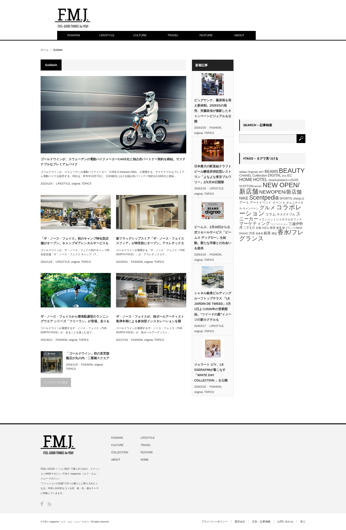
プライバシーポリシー (214, 521)
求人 (302, 521)
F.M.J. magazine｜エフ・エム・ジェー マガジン (66, 521)
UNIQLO (298, 198)
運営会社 (240, 521)
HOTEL (260, 179)
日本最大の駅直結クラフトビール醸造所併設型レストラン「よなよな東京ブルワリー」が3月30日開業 (212, 174)
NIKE (243, 198)
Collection (259, 175)
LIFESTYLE (107, 35)
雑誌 (274, 233)
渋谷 (252, 233)
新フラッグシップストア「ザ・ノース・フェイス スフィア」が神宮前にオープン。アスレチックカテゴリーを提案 (150, 241)
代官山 (265, 228)
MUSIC (258, 186)
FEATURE (206, 35)
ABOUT (239, 35)
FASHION (73, 35)
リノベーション (279, 224)
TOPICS (86, 183)
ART (261, 171)
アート (244, 202)
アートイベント (260, 202)
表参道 (259, 233)
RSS (49, 504)
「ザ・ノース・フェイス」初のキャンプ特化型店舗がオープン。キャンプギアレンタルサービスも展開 (75, 241)
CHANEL (245, 175)
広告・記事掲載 (261, 521)
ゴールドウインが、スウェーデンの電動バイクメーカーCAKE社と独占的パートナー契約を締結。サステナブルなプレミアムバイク (113, 161)
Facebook (42, 503)
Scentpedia (264, 197)
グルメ (267, 207)
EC (289, 175)
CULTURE (140, 35)
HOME (245, 179)
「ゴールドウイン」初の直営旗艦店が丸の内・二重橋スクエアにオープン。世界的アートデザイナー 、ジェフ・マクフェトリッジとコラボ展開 (88, 356)
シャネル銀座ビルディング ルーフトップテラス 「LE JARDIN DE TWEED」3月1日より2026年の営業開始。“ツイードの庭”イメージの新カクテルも (212, 306)
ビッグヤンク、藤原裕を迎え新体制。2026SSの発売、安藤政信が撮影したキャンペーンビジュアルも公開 (212, 110)
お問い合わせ (285, 521)
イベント (279, 202)
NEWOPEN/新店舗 (280, 192)
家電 (279, 227)
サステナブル (286, 214)
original (75, 183)
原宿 (272, 227)
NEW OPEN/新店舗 (269, 188)
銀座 (267, 233)
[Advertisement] (272, 87)
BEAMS (271, 171)
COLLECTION (119, 452)
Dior (284, 175)
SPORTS (285, 198)
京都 (258, 227)
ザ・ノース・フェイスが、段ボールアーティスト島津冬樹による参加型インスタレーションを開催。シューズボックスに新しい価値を (150, 319)
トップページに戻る (56, 382)
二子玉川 (249, 227)
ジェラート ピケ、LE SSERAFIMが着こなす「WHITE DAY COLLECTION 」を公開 (211, 372)
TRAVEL (173, 35)
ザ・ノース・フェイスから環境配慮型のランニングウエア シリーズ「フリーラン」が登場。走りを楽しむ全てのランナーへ (75, 319)
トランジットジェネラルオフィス (280, 219)
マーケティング (254, 223)
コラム (270, 214)
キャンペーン (251, 208)
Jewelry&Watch (278, 180)
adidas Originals (248, 171)
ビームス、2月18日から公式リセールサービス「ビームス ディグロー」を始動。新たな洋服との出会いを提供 (212, 237)
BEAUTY (292, 170)
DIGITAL (274, 175)
